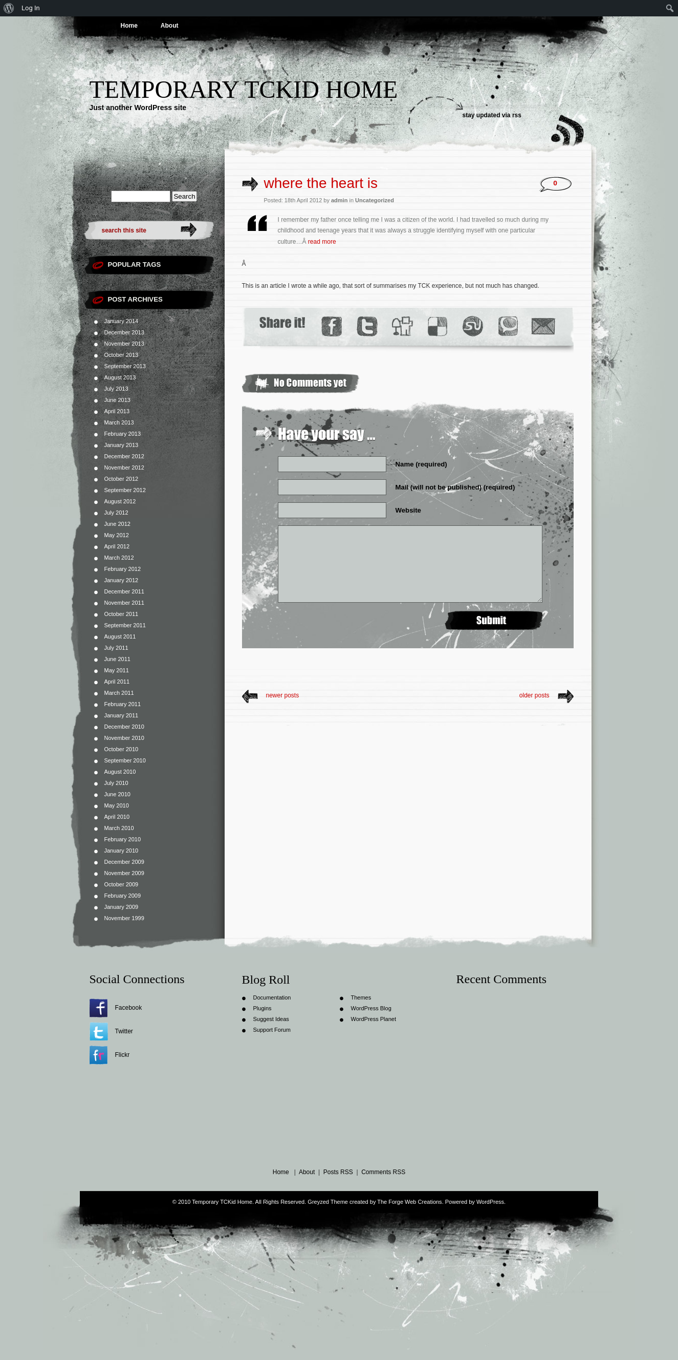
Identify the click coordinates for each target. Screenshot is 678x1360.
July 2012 (116, 512)
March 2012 (119, 558)
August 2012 (120, 501)
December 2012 (124, 456)
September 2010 (125, 760)
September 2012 (125, 490)
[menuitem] (9, 8)
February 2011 (122, 704)
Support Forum (272, 1030)
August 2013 (120, 377)
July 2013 (116, 389)
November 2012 (124, 467)
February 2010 (122, 839)
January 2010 (121, 850)
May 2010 (116, 805)
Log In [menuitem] (30, 8)
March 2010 (119, 828)
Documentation (272, 997)
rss (516, 115)
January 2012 (121, 580)
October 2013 (121, 355)
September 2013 (125, 366)
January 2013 (121, 445)
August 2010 (120, 772)
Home (129, 25)
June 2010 (117, 794)
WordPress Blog (371, 1008)
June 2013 (117, 400)
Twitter (124, 1031)
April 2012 (117, 546)
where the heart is (321, 183)
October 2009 (121, 884)
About (170, 25)
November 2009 (124, 873)
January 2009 (121, 907)
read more (322, 241)
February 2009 (122, 896)
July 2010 (116, 783)
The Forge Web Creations (409, 1202)
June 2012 (117, 524)
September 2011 (125, 625)
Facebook (128, 1007)
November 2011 (124, 603)
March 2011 (119, 693)
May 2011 (116, 670)
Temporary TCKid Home (244, 89)
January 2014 (121, 321)
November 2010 (124, 738)
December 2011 (124, 591)
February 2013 (122, 434)
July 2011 (116, 648)
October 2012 (121, 479)
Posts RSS (338, 1172)
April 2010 (117, 817)
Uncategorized (374, 200)
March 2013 (119, 422)
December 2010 (124, 727)
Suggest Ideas (271, 1019)
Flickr (122, 1054)
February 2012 (122, 569)
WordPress (490, 1202)
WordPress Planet (373, 1019)
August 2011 (120, 636)
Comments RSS (383, 1172)
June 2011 (117, 659)
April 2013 (117, 411)
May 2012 (116, 535)
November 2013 (124, 344)
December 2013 (124, 332)
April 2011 (117, 681)
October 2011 (121, 614)
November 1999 (124, 918)
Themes (361, 997)
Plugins (262, 1008)
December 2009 (124, 862)
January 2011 (121, 715)
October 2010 (121, 749)
